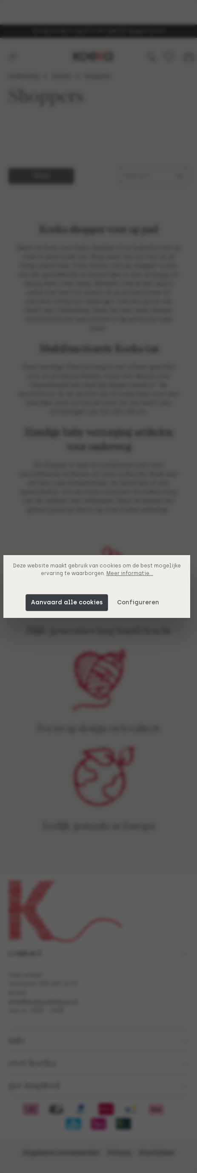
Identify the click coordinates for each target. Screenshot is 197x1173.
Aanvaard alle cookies (68, 602)
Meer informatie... (131, 573)
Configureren (140, 602)
